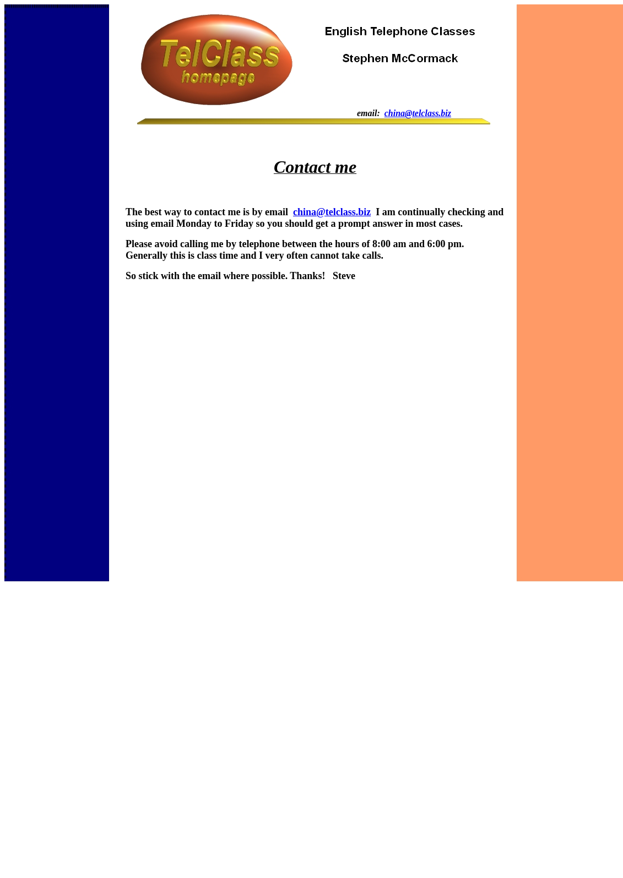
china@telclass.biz (417, 113)
